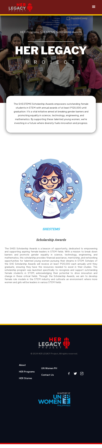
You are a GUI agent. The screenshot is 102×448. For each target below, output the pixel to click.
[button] (93, 7)
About (22, 365)
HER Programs (27, 371)
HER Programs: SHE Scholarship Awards (51, 32)
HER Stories (25, 378)
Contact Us (47, 375)
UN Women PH (49, 368)
